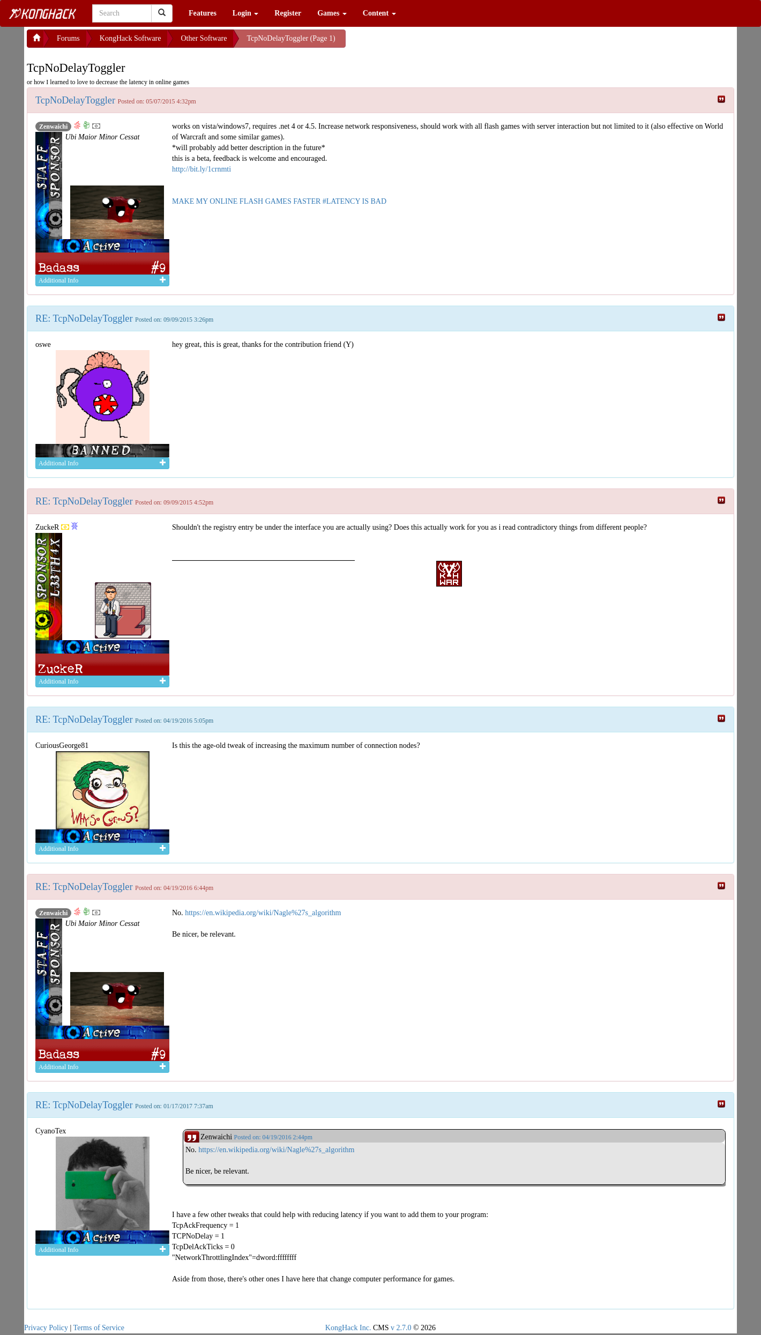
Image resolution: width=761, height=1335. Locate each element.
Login (246, 13)
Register (287, 13)
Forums (68, 38)
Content (379, 13)
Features (203, 13)
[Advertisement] (431, 42)
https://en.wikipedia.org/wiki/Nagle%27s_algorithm (263, 913)
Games (332, 13)
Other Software (204, 38)
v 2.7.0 (401, 1328)
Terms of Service (98, 1328)
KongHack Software (130, 38)
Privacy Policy (46, 1328)
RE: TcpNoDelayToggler (85, 318)
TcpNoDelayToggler (76, 100)
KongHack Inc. (348, 1328)
